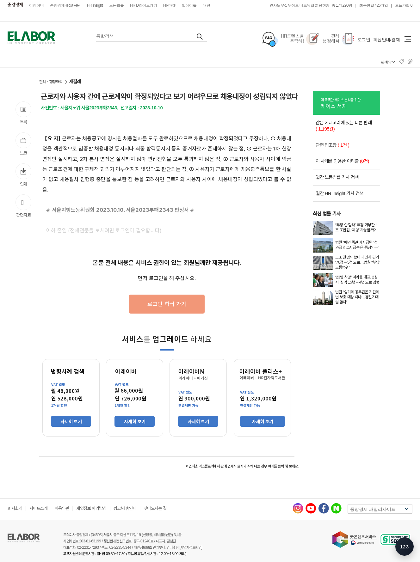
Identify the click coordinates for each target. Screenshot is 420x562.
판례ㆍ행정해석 (51, 81)
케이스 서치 (350, 103)
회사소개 (15, 508)
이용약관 (62, 508)
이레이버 (36, 5)
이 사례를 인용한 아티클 (342, 161)
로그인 (363, 39)
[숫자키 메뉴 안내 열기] (404, 546)
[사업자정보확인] (190, 547)
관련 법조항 (332, 145)
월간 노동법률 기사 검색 (337, 177)
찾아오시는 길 (155, 508)
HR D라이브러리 (143, 5)
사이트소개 (38, 508)
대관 (206, 5)
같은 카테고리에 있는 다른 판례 (344, 125)
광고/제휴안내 (125, 508)
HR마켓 (169, 5)
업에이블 (189, 5)
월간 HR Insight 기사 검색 (339, 193)
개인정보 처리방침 (91, 508)
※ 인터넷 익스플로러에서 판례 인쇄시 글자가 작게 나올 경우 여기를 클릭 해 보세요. (242, 466)
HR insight (95, 5)
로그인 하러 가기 (166, 304)
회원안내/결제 (386, 39)
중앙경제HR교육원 (65, 5)
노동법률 (116, 5)
